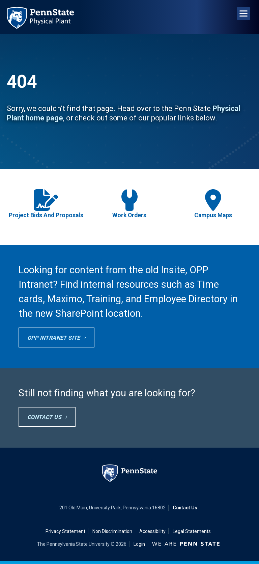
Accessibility (152, 531)
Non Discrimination (112, 531)
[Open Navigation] (243, 13)
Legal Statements (192, 531)
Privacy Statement (65, 531)
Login (139, 544)
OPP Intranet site (53, 338)
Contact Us (44, 417)
